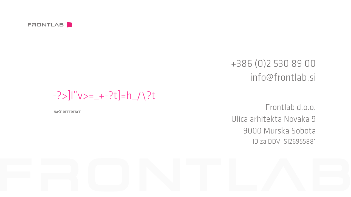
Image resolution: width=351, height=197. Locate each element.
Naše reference (67, 112)
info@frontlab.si (283, 77)
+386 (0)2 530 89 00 (273, 63)
